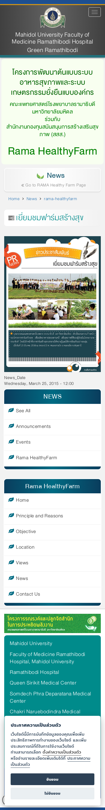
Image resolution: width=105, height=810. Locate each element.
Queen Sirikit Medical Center (43, 682)
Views (22, 564)
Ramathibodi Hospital (34, 672)
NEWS (52, 396)
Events (23, 443)
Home (14, 198)
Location (25, 548)
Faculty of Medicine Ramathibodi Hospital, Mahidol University (47, 658)
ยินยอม (52, 779)
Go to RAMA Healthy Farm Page (54, 185)
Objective (26, 532)
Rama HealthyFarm (36, 458)
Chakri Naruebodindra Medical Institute (45, 715)
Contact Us (28, 595)
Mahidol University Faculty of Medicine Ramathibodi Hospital (52, 38)
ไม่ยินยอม (52, 793)
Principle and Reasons (39, 517)
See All (23, 412)
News (32, 198)
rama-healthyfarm (60, 198)
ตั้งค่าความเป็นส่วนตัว (62, 752)
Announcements (33, 427)
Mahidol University (31, 643)
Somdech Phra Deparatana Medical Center (50, 697)
